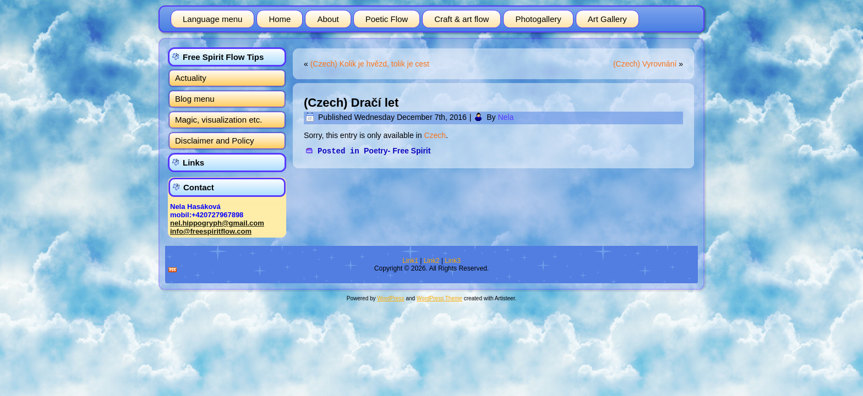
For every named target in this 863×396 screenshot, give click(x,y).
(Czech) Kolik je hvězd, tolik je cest (369, 63)
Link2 (432, 261)
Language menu (212, 19)
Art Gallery (607, 19)
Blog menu (195, 98)
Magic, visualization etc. (218, 119)
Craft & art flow (461, 19)
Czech (435, 135)
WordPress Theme (439, 298)
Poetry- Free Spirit (397, 150)
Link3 (453, 261)
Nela (506, 117)
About (327, 19)
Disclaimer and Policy (214, 140)
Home (280, 19)
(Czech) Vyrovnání (644, 63)
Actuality (190, 77)
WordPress (390, 298)
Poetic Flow (386, 19)
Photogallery (538, 19)
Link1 (410, 261)
